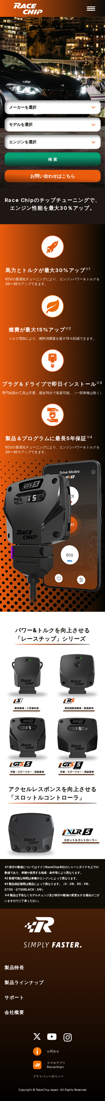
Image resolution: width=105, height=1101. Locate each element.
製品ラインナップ (24, 982)
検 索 (52, 159)
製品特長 (14, 967)
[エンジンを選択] (52, 142)
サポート (14, 997)
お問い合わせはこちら (52, 176)
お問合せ (53, 1051)
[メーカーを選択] (52, 107)
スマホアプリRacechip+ (56, 1065)
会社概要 (14, 1012)
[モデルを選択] (52, 124)
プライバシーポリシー (48, 1076)
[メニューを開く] (91, 8)
